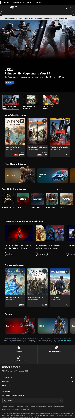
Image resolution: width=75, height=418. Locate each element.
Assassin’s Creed (30, 341)
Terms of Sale (16, 409)
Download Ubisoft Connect (22, 2)
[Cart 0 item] (71, 8)
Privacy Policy (15, 406)
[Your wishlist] (66, 8)
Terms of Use (6, 406)
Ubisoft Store (40, 338)
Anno (40, 341)
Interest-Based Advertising (56, 406)
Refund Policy (25, 409)
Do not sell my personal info (38, 406)
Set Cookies (24, 406)
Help (38, 2)
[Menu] (2, 8)
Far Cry (36, 341)
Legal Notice (6, 409)
